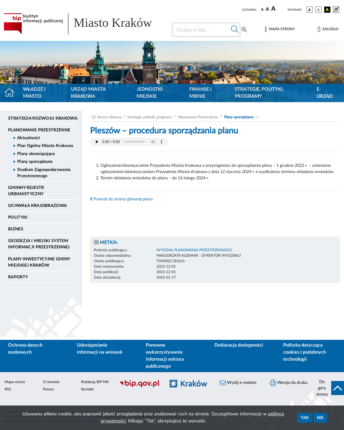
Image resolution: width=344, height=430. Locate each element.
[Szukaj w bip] (235, 30)
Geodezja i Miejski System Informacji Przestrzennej (39, 244)
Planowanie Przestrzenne (39, 130)
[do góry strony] (328, 388)
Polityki (18, 217)
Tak (305, 418)
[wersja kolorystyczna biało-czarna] (318, 10)
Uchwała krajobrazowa (37, 206)
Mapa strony (15, 382)
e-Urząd (325, 93)
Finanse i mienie (200, 93)
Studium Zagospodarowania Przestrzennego (44, 173)
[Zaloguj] (328, 29)
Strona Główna (109, 117)
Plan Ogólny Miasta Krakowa (45, 146)
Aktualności (28, 138)
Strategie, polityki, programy (259, 93)
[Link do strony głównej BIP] (85, 23)
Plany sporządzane (35, 161)
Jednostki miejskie (149, 93)
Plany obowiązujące (36, 154)
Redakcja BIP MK (95, 382)
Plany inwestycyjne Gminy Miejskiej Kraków (39, 262)
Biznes (15, 229)
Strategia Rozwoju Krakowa (42, 118)
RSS (8, 389)
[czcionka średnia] (267, 9)
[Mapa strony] (280, 29)
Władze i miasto (34, 93)
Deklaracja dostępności (238, 345)
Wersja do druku (288, 383)
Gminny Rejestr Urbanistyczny (26, 191)
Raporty (18, 277)
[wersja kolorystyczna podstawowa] (309, 10)
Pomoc (48, 389)
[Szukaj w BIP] (201, 30)
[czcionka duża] (279, 9)
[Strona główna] (11, 93)
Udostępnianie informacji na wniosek (100, 349)
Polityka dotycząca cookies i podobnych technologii (304, 352)
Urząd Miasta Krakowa (88, 93)
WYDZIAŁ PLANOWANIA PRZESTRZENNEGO (194, 250)
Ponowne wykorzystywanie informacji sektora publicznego (165, 356)
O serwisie (51, 382)
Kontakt (87, 389)
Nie (320, 418)
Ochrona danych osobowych (25, 349)
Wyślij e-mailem (238, 383)
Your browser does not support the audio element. (129, 142)
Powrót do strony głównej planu (121, 199)
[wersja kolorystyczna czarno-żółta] (327, 10)
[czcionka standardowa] (262, 9)
